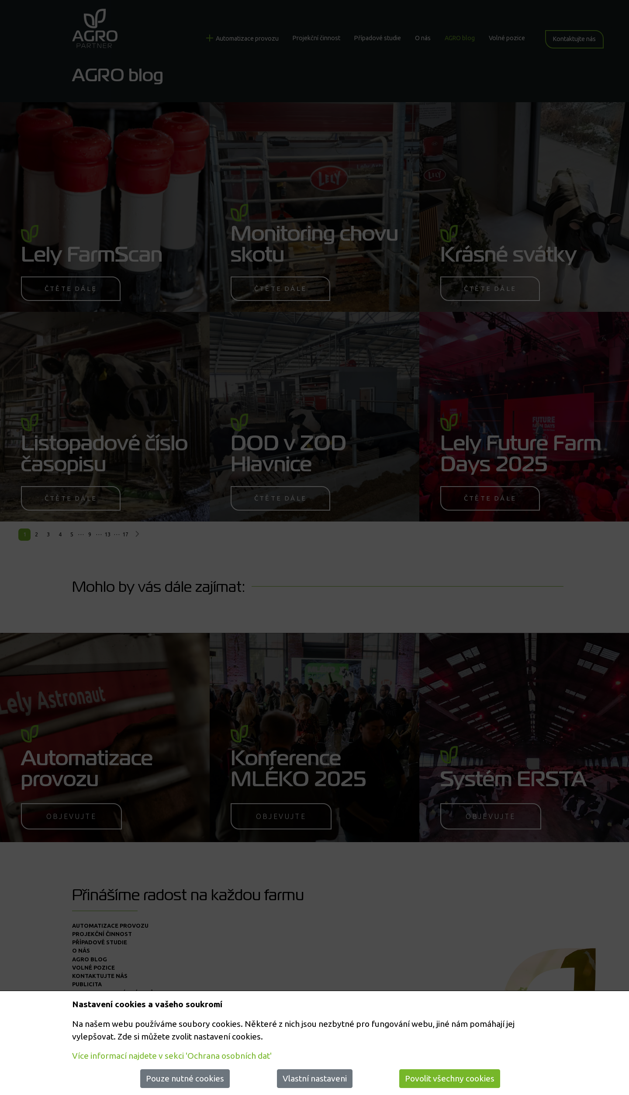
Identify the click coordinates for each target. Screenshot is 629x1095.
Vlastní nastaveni (315, 1078)
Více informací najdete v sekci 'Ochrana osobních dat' (172, 1055)
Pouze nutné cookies (185, 1078)
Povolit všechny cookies (449, 1078)
